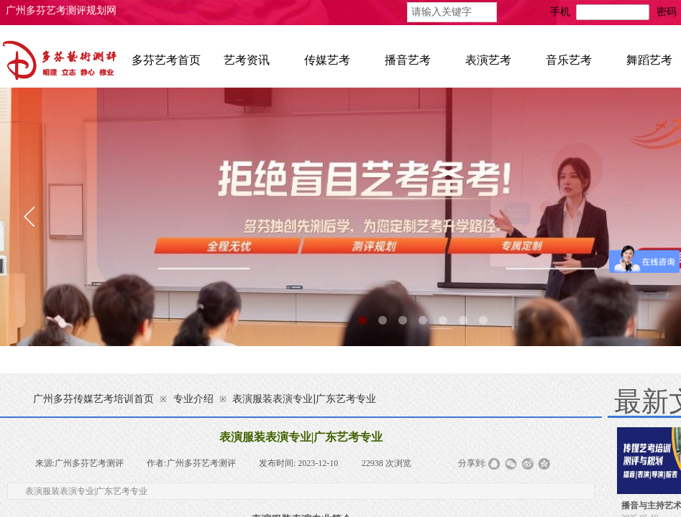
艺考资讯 (247, 60)
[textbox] (452, 12)
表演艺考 (488, 60)
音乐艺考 (569, 60)
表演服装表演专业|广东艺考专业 (304, 398)
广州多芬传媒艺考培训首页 (93, 398)
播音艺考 (408, 60)
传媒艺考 (327, 60)
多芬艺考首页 (166, 60)
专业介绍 (193, 398)
